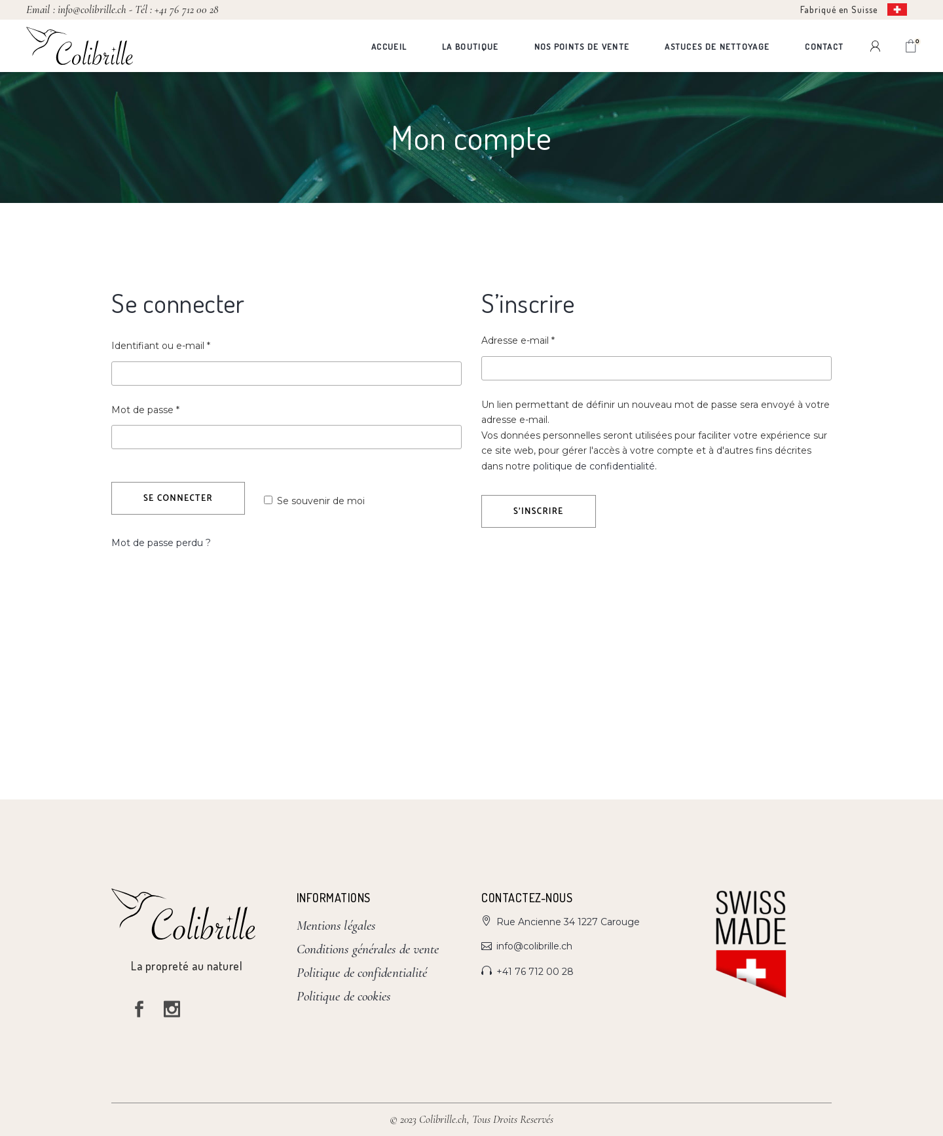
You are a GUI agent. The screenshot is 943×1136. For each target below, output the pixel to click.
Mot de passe (170, 409)
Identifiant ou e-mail (185, 345)
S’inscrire (538, 512)
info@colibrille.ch (92, 9)
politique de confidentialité (594, 466)
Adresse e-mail (542, 339)
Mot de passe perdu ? (161, 543)
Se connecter (178, 498)
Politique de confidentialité (362, 972)
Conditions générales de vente (368, 949)
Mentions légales (336, 925)
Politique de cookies (344, 996)
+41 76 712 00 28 (186, 9)
